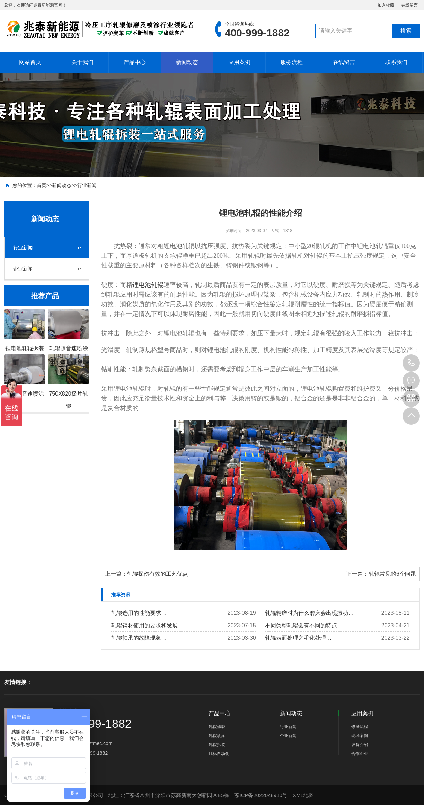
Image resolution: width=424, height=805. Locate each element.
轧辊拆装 (217, 744)
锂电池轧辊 (148, 284)
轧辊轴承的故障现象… (139, 638)
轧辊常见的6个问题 (392, 574)
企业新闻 (23, 269)
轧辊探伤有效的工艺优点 (157, 574)
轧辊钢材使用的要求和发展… (147, 625)
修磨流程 (359, 726)
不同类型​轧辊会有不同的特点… (304, 625)
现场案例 (359, 735)
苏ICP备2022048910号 (260, 795)
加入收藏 (386, 5)
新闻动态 (187, 62)
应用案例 (239, 62)
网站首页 (30, 62)
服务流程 (292, 62)
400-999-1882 (411, 363)
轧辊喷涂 (217, 735)
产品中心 (135, 62)
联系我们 (396, 62)
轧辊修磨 (217, 726)
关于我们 (82, 62)
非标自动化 (219, 753)
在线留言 (409, 5)
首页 (41, 185)
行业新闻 (87, 185)
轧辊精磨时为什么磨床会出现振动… (309, 613)
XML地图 (303, 795)
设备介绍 (359, 744)
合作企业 (359, 753)
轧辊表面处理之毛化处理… (298, 638)
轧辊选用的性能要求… (139, 613)
